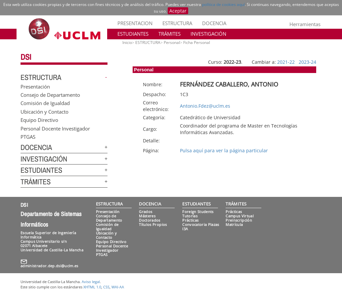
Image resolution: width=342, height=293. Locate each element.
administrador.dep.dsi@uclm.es (49, 265)
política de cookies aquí (223, 4)
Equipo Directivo (39, 120)
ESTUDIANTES (133, 33)
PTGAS (28, 136)
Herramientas (305, 24)
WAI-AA (117, 286)
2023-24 (307, 62)
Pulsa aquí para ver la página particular (224, 150)
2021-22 (286, 62)
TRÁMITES (169, 33)
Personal (172, 42)
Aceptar (178, 11)
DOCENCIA (214, 23)
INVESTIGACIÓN (208, 33)
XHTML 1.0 (92, 286)
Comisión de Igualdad (45, 103)
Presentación (35, 86)
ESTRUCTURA (177, 23)
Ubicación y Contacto (44, 111)
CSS (106, 286)
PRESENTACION (134, 23)
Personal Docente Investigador (55, 128)
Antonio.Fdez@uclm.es (205, 106)
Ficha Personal (196, 42)
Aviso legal (91, 281)
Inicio (127, 42)
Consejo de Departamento (50, 95)
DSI (26, 57)
